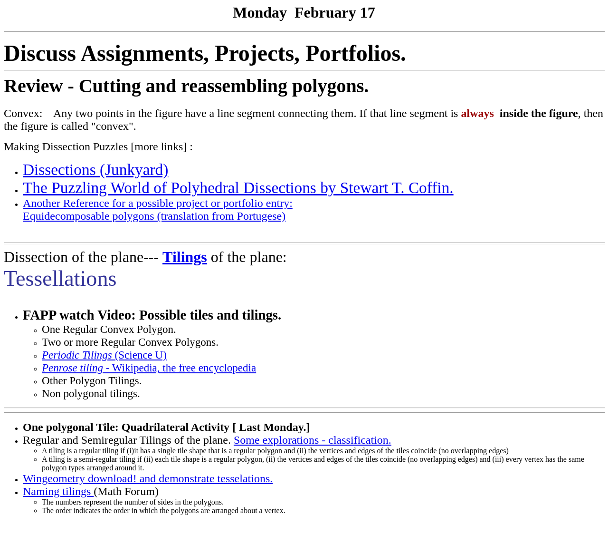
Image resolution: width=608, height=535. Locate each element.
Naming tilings (58, 491)
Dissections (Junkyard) (95, 169)
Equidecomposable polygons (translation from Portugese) (154, 216)
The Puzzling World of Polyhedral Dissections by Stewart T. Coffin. (238, 187)
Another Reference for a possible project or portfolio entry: (158, 203)
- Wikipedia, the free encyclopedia (149, 367)
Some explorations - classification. (312, 440)
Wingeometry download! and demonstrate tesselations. (148, 478)
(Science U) (104, 355)
